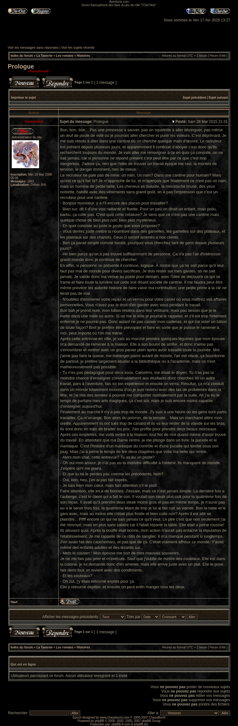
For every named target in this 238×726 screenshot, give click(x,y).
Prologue (21, 66)
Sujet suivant (218, 97)
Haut (14, 602)
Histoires (83, 55)
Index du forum (22, 55)
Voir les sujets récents (78, 47)
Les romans (64, 55)
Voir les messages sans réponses (33, 47)
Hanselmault (39, 71)
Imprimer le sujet (23, 97)
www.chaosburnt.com (114, 717)
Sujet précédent (194, 97)
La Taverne (44, 55)
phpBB (99, 721)
